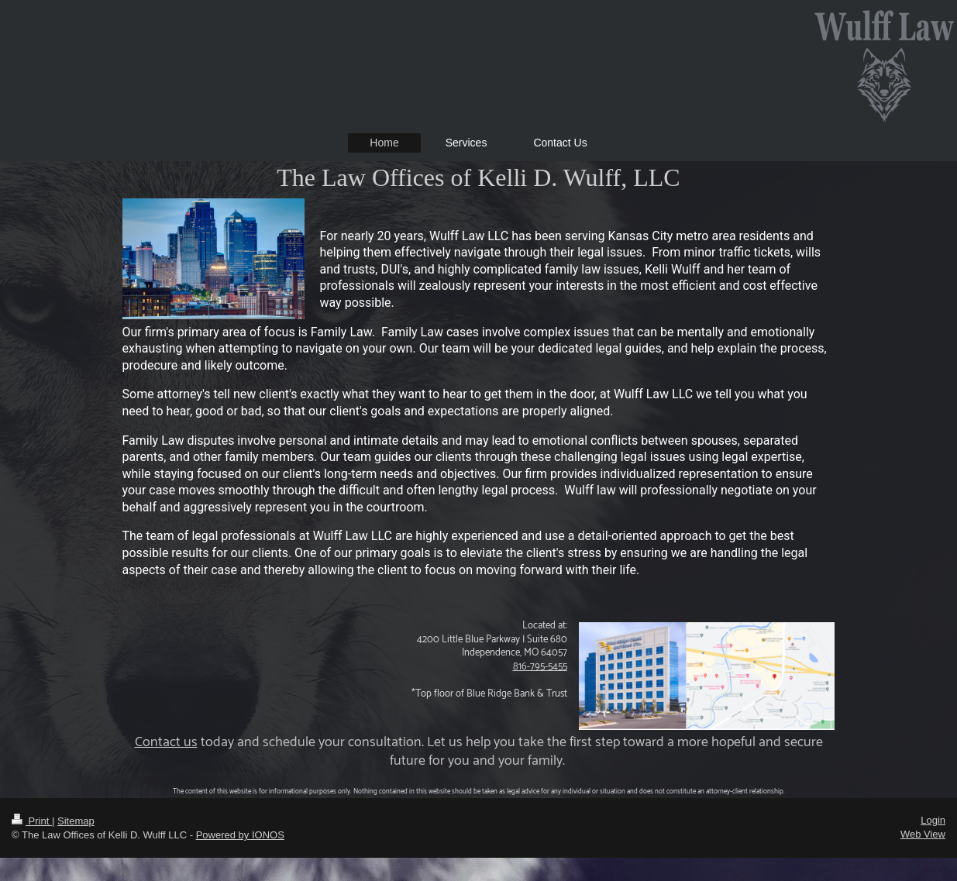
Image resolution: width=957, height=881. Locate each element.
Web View (922, 834)
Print (32, 821)
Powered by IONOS (240, 835)
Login (933, 820)
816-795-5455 (540, 667)
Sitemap (76, 821)
